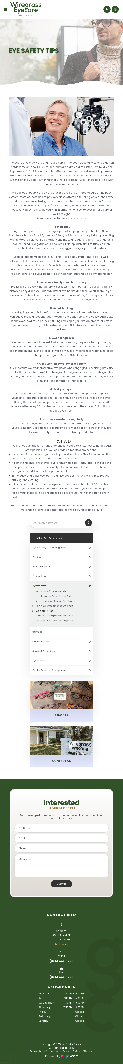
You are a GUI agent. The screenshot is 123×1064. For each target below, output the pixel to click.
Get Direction (61, 944)
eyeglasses (38, 661)
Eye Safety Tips (45, 610)
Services (61, 715)
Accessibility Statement (45, 1051)
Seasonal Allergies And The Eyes (54, 615)
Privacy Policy (71, 1051)
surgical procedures (44, 651)
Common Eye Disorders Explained (55, 620)
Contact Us (61, 761)
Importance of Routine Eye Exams (55, 601)
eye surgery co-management (50, 547)
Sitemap (88, 1051)
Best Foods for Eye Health (51, 591)
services (37, 632)
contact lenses (41, 641)
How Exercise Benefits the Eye (53, 596)
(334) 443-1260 (61, 961)
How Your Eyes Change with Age (54, 606)
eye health (39, 586)
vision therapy (41, 566)
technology (39, 576)
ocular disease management (49, 670)
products (37, 557)
